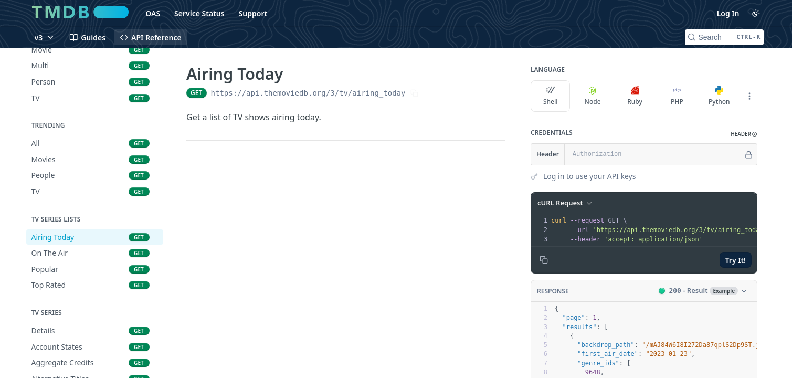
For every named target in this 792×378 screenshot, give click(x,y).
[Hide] (748, 154)
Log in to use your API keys (589, 176)
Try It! (735, 260)
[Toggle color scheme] (756, 13)
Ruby (634, 96)
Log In (728, 13)
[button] (744, 134)
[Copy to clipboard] (543, 260)
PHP (677, 96)
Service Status (199, 13)
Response (553, 291)
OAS (152, 13)
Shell (550, 96)
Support (253, 13)
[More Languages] (749, 96)
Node (592, 96)
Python (719, 96)
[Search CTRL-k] (724, 37)
